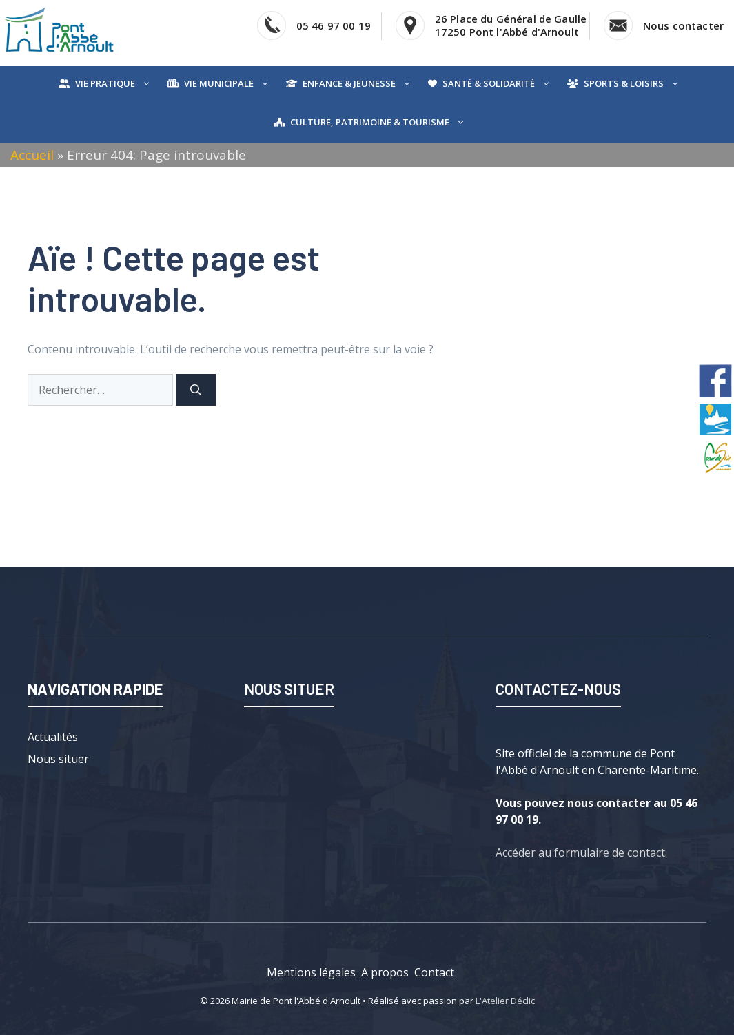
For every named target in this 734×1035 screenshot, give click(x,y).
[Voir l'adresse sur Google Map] (410, 25)
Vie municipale (230, 83)
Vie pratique (116, 83)
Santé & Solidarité (499, 83)
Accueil (32, 155)
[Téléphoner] (271, 25)
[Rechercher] (196, 390)
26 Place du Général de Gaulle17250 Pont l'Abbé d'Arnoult (511, 25)
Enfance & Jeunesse (360, 83)
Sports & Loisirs (635, 83)
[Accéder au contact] (618, 25)
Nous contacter (683, 25)
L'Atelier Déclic (505, 1000)
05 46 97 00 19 (333, 25)
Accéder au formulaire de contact (580, 852)
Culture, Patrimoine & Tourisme (380, 122)
